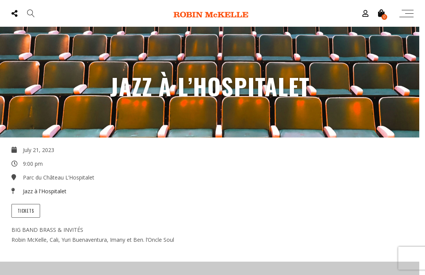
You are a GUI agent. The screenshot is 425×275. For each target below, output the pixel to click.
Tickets (26, 211)
